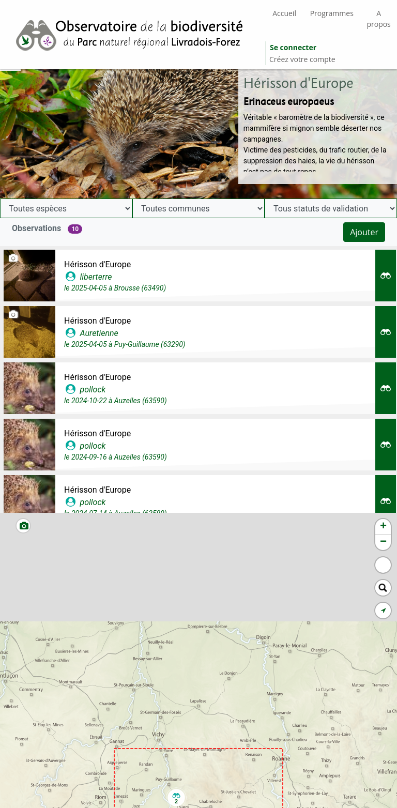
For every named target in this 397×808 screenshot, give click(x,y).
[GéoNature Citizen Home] (132, 34)
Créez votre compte (302, 59)
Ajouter (364, 232)
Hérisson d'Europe (97, 264)
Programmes (332, 13)
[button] (176, 797)
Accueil (284, 13)
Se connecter (293, 47)
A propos (378, 18)
